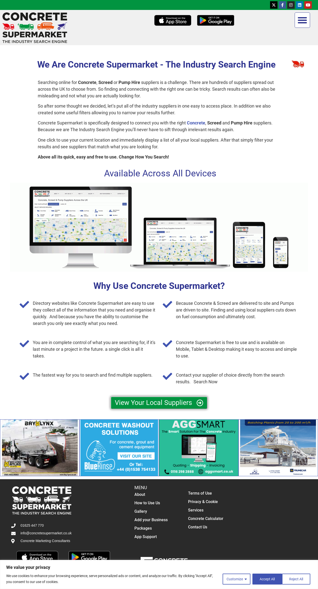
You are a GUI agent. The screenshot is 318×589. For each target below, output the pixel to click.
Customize (234, 579)
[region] (159, 574)
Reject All (266, 579)
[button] (302, 20)
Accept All (297, 579)
